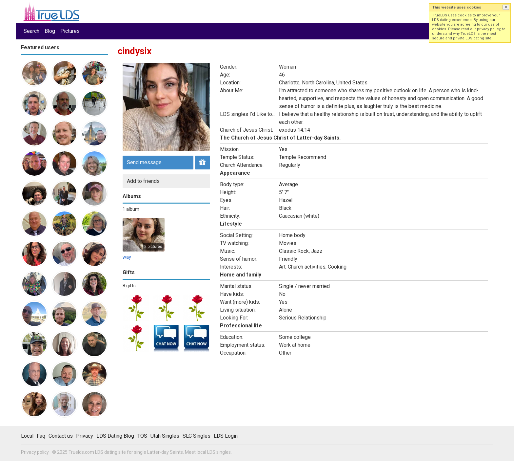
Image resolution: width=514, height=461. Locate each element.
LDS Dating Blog (115, 436)
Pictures (70, 31)
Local (27, 436)
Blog (50, 31)
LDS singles (219, 452)
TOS (142, 436)
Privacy (84, 436)
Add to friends (143, 181)
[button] (506, 7)
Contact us (61, 436)
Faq (41, 436)
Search (31, 31)
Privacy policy (35, 452)
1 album (131, 209)
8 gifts (129, 285)
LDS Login (226, 436)
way (127, 257)
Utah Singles (164, 436)
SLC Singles (196, 436)
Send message (144, 162)
